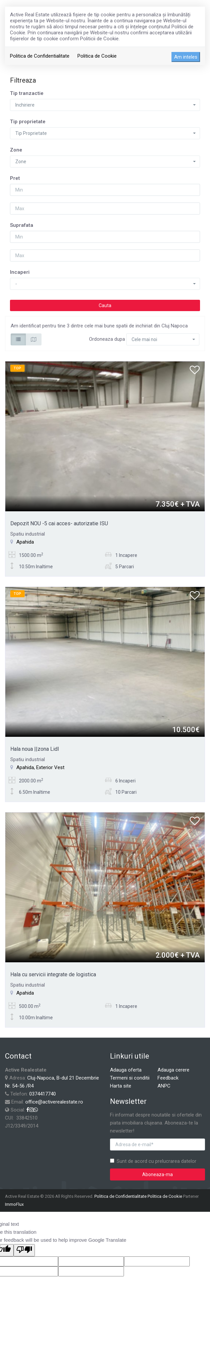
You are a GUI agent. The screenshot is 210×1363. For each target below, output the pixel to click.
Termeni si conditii (130, 1078)
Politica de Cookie (97, 56)
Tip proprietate (28, 122)
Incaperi (20, 272)
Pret (15, 178)
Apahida (25, 542)
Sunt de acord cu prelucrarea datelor (153, 1161)
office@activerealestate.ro (54, 1102)
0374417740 (42, 1094)
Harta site (120, 1086)
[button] (105, 105)
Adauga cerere (173, 1070)
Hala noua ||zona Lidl (34, 749)
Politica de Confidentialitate (39, 56)
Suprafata (21, 225)
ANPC (164, 1086)
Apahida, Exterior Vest (40, 767)
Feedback (168, 1078)
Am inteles (185, 57)
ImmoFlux (14, 1204)
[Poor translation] (24, 1250)
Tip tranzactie (27, 93)
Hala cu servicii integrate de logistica (53, 974)
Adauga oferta (126, 1070)
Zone (16, 150)
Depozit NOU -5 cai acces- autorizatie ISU (59, 523)
